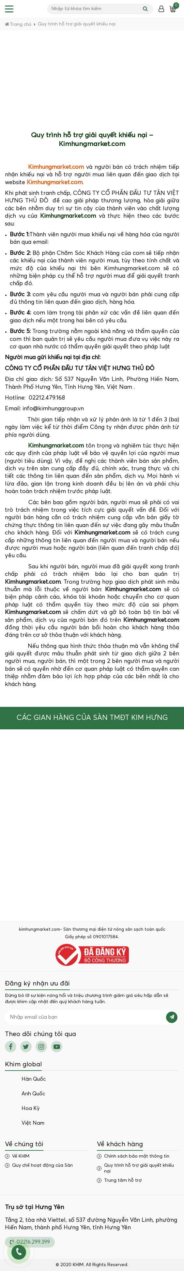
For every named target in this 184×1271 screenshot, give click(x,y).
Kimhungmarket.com (56, 167)
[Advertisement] (92, 79)
